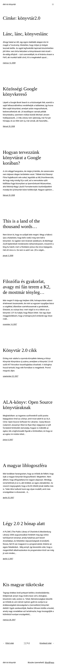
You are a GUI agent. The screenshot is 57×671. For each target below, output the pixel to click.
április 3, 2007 (8, 559)
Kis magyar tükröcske (23, 584)
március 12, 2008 (9, 63)
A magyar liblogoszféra (25, 465)
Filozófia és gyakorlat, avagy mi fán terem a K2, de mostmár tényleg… (26, 287)
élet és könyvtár (9, 4)
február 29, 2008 (9, 126)
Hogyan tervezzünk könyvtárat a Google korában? (22, 158)
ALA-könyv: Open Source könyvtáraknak (28, 405)
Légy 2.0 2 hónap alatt (24, 523)
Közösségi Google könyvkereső (20, 91)
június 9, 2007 (8, 440)
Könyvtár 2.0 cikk (20, 350)
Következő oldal (47, 643)
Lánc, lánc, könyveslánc (25, 33)
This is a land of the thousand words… (21, 223)
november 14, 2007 (10, 324)
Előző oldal (8, 643)
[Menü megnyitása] (53, 4)
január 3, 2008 (8, 256)
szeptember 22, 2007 (10, 376)
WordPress (49, 662)
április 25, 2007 (8, 498)
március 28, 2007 (9, 620)
